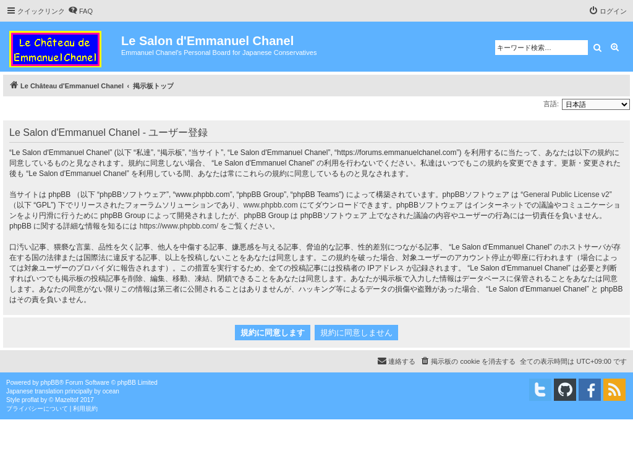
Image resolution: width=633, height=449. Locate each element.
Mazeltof (67, 400)
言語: (551, 103)
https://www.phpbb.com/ (179, 226)
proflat (30, 400)
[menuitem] (80, 11)
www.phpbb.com (271, 205)
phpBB (50, 382)
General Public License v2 (566, 194)
